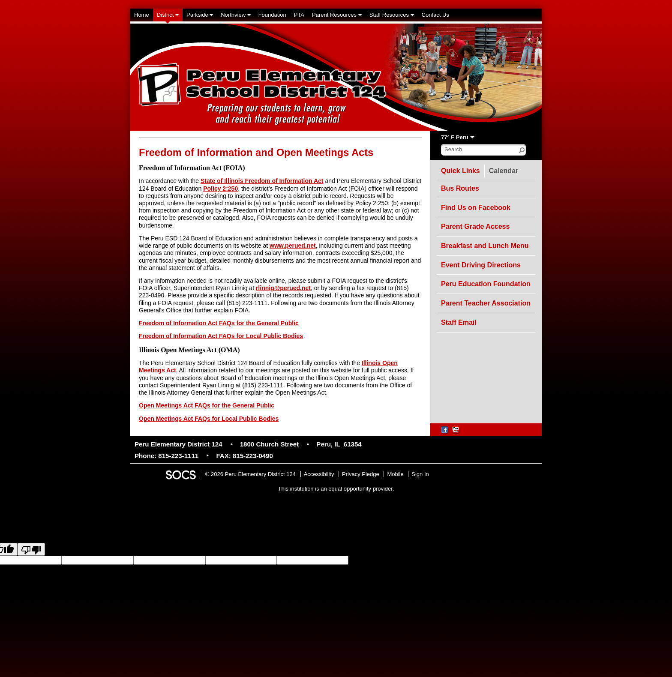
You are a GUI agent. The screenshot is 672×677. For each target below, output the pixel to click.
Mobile (395, 474)
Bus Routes (460, 188)
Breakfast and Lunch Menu (484, 245)
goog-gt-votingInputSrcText (519, 560)
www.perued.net (293, 245)
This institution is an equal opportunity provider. (336, 488)
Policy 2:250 (220, 188)
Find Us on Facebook (475, 207)
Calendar (505, 169)
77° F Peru (454, 137)
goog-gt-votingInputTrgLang (451, 560)
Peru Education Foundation (486, 284)
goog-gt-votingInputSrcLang (382, 560)
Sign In (420, 474)
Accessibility (319, 474)
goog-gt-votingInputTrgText (585, 560)
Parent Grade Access (475, 226)
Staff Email (459, 322)
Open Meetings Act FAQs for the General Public (206, 405)
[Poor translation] (31, 549)
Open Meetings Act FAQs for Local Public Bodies (209, 418)
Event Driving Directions (481, 265)
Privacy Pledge (360, 474)
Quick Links (460, 171)
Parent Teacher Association (486, 303)
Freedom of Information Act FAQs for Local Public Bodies (221, 336)
